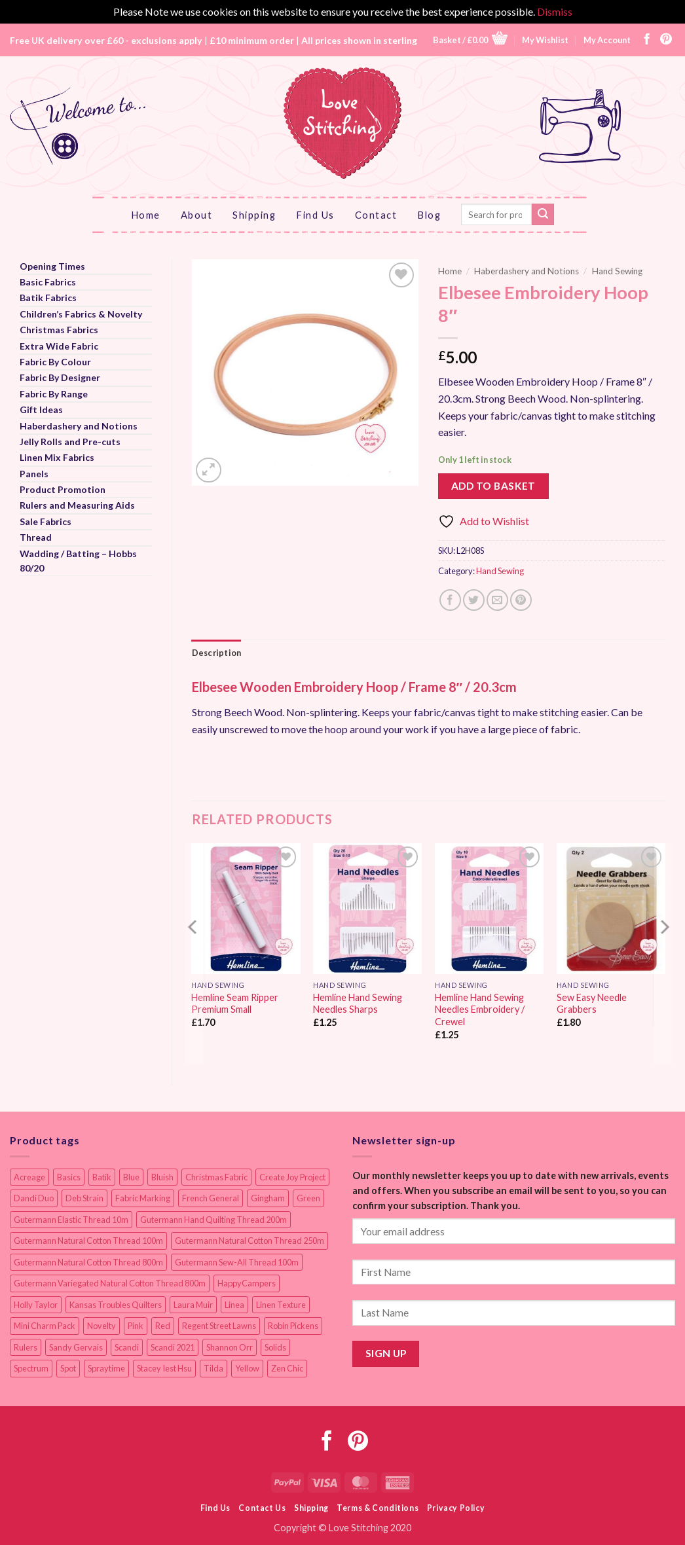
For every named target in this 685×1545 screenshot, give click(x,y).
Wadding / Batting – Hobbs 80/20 (78, 560)
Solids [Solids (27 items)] (275, 1347)
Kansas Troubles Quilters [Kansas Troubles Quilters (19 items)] (115, 1305)
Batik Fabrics (48, 297)
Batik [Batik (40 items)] (101, 1177)
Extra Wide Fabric (59, 346)
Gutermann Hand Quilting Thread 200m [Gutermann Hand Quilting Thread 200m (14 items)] (213, 1219)
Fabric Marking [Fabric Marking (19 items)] (142, 1198)
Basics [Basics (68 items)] (69, 1177)
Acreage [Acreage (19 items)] (29, 1177)
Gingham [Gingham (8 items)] (268, 1198)
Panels (34, 473)
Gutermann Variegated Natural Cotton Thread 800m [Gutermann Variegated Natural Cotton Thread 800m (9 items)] (110, 1283)
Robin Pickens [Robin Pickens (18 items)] (293, 1325)
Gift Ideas (41, 409)
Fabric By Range (54, 393)
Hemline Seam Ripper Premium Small (234, 1003)
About (197, 215)
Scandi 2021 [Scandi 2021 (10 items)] (172, 1347)
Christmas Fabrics (59, 329)
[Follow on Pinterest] (666, 39)
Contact (376, 215)
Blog (429, 215)
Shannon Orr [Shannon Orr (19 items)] (229, 1347)
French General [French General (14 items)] (210, 1198)
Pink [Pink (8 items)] (135, 1325)
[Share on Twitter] (474, 600)
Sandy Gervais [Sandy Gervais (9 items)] (76, 1347)
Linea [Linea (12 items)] (234, 1305)
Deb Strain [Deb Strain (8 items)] (84, 1198)
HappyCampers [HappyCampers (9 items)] (246, 1283)
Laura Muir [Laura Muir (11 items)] (193, 1305)
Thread (36, 537)
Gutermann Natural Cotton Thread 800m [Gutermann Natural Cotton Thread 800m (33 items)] (88, 1262)
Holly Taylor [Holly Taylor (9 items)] (36, 1305)
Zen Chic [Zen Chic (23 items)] (287, 1368)
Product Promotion (62, 489)
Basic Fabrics (48, 281)
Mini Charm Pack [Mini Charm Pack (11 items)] (44, 1325)
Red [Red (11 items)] (162, 1325)
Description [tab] (217, 652)
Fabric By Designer (60, 377)
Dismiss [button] (554, 11)
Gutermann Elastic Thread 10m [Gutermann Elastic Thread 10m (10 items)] (71, 1219)
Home (145, 215)
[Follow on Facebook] (647, 39)
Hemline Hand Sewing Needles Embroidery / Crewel (480, 1009)
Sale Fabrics (45, 521)
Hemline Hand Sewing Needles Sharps (357, 1003)
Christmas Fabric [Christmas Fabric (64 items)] (216, 1177)
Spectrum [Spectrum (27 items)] (31, 1368)
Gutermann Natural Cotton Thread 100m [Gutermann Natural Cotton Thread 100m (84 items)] (88, 1240)
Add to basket (493, 486)
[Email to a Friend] (497, 600)
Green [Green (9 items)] (308, 1198)
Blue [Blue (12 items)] (131, 1177)
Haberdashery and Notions (79, 425)
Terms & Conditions (377, 1508)
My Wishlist (545, 40)
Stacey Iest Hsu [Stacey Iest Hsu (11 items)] (164, 1368)
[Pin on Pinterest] (521, 600)
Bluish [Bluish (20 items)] (162, 1177)
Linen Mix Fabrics (57, 457)
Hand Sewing (617, 271)
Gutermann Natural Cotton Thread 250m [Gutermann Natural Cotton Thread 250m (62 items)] (249, 1240)
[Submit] (543, 215)
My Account (607, 40)
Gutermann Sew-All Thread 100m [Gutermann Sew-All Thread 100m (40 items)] (237, 1262)
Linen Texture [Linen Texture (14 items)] (281, 1305)
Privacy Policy (456, 1508)
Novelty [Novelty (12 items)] (101, 1325)
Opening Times (52, 266)
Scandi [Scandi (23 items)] (127, 1347)
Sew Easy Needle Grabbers (592, 1003)
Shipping (254, 215)
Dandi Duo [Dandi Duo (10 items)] (34, 1198)
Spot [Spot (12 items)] (68, 1368)
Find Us (315, 215)
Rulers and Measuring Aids (77, 505)
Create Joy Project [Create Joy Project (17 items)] (292, 1177)
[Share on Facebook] (450, 600)
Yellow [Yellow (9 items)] (247, 1368)
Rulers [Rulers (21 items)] (25, 1347)
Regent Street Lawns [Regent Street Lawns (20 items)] (219, 1325)
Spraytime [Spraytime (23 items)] (106, 1368)
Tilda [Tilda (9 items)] (213, 1368)
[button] (470, 39)
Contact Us (262, 1508)
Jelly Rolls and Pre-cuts (70, 441)
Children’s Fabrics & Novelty (81, 313)
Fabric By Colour (55, 361)
